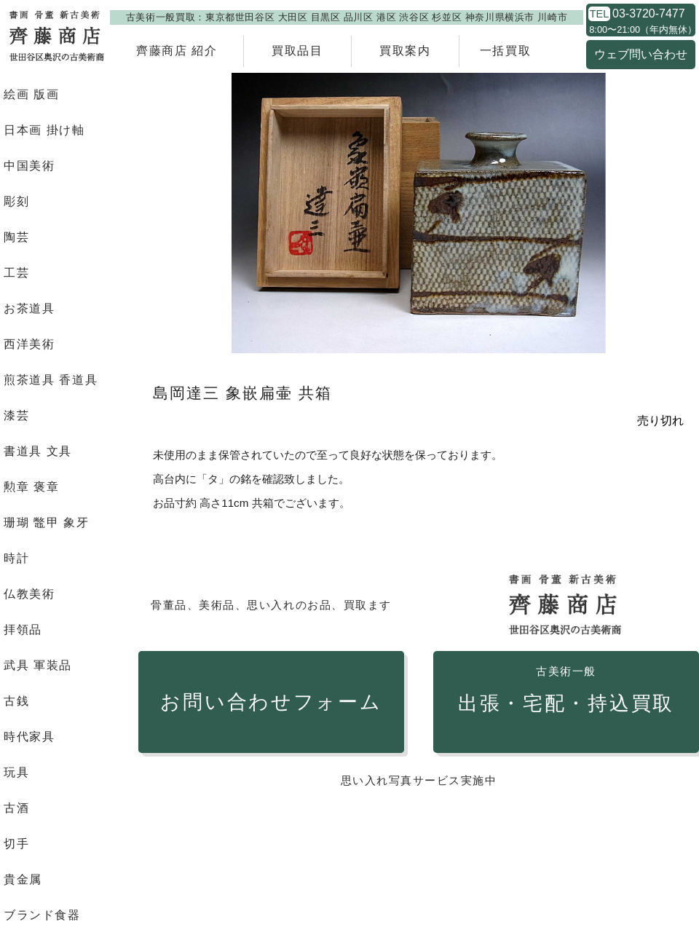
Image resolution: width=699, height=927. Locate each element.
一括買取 (505, 50)
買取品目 (297, 50)
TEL (599, 14)
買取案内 (404, 50)
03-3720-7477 (648, 14)
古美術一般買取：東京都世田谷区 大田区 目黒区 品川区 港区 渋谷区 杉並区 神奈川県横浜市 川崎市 (346, 17)
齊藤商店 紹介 (177, 50)
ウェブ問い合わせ (640, 54)
